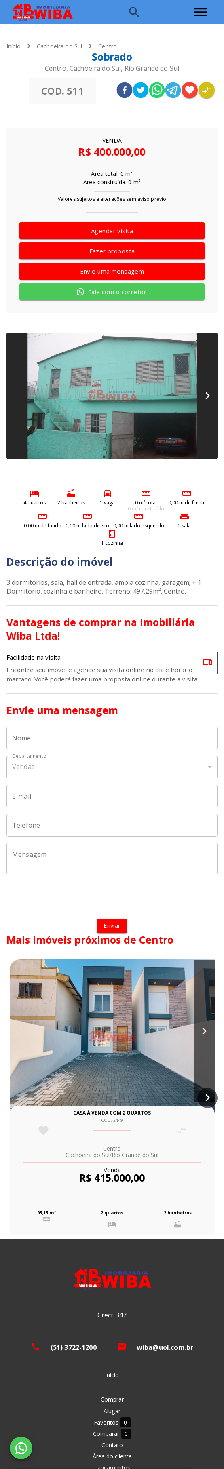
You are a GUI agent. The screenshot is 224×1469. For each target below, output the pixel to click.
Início (13, 46)
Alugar (112, 1411)
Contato (112, 1445)
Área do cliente (112, 1456)
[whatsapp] (157, 91)
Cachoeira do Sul (59, 46)
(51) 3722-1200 (74, 1347)
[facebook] (124, 91)
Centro (107, 46)
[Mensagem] (112, 858)
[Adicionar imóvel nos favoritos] (190, 90)
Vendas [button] (23, 766)
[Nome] (112, 738)
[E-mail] (112, 796)
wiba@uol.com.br (165, 1347)
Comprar (112, 1399)
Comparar (112, 1434)
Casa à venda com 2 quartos (112, 1112)
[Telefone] (112, 825)
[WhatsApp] (21, 1448)
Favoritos (112, 1422)
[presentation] (112, 896)
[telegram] (173, 91)
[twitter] (141, 91)
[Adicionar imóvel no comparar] (207, 90)
